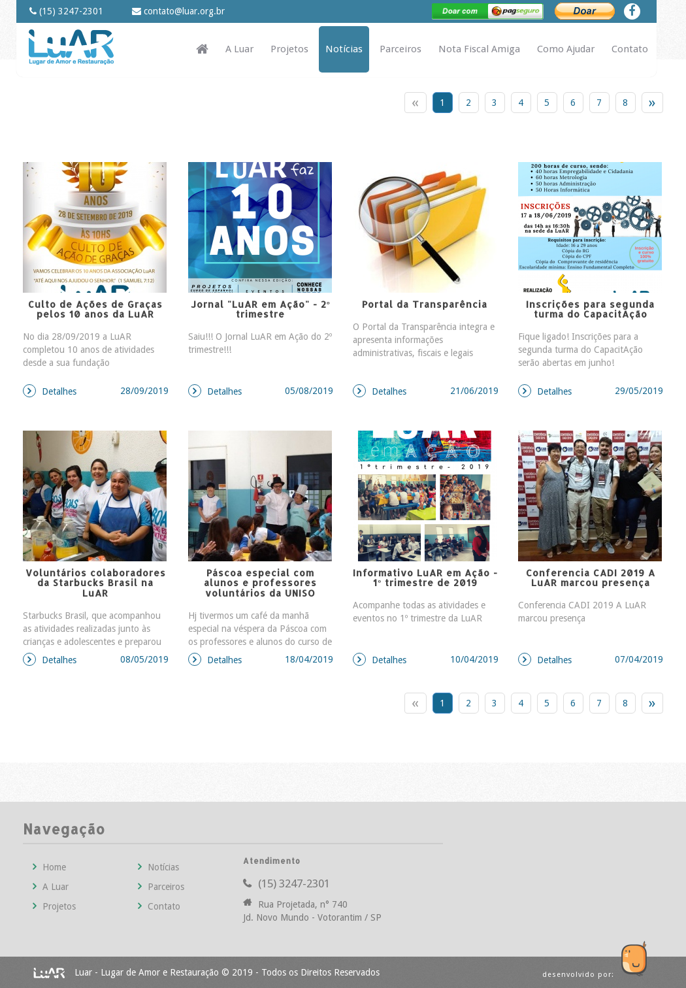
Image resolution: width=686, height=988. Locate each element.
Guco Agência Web (623, 949)
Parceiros (400, 49)
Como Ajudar (566, 49)
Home (49, 867)
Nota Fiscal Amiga (479, 49)
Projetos (289, 49)
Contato (630, 49)
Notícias (344, 49)
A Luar (239, 49)
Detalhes (96, 390)
